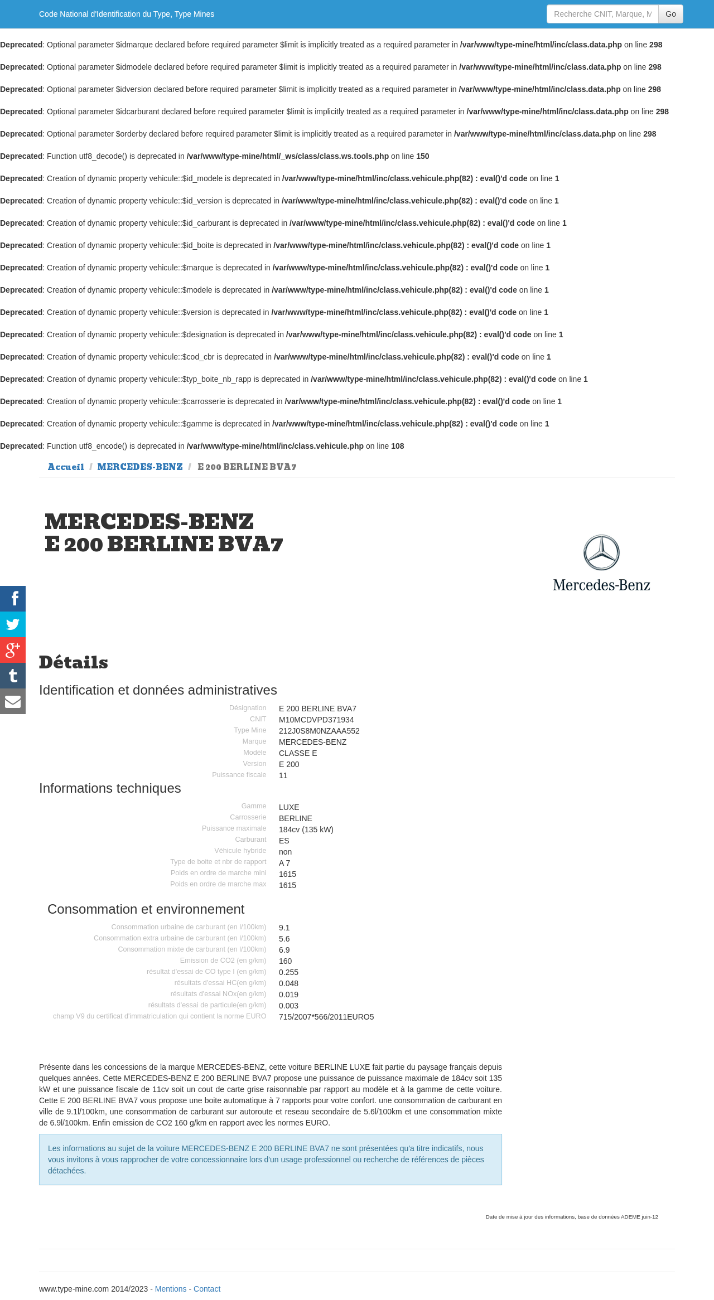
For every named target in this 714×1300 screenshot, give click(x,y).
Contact (207, 1288)
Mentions (171, 1288)
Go (670, 13)
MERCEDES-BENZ (140, 467)
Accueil (65, 467)
